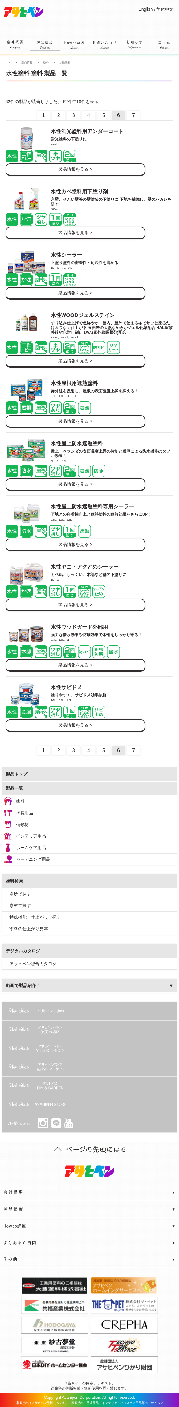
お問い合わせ (104, 46)
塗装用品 (24, 812)
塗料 (20, 801)
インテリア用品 (31, 836)
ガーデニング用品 (33, 859)
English (145, 9)
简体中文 (164, 9)
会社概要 (15, 46)
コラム (164, 46)
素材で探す (20, 905)
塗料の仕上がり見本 (28, 928)
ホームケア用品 (31, 847)
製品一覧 (14, 788)
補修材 (22, 824)
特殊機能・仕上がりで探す (35, 917)
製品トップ (16, 774)
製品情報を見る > (75, 169)
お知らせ (134, 46)
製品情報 (44, 45)
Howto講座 (74, 46)
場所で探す (20, 893)
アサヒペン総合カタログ (33, 963)
